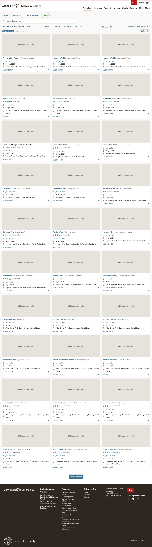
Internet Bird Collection (48, 504)
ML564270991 (8, 331)
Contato (86, 497)
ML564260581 (108, 421)
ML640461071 (7, 116)
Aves (6, 15)
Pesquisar (87, 8)
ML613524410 (8, 291)
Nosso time (87, 495)
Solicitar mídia (66, 503)
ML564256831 (108, 467)
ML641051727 (8, 70)
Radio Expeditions (46, 501)
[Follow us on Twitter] (133, 499)
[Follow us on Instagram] (138, 499)
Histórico (87, 492)
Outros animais (32, 15)
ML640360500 (108, 157)
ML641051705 (58, 70)
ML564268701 (8, 372)
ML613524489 (108, 244)
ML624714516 (108, 203)
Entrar (141, 3)
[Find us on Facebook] (128, 499)
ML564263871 (8, 421)
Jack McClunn (10, 61)
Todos (45, 15)
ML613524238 (58, 287)
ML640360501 (58, 160)
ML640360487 (58, 200)
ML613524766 (8, 247)
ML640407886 (108, 113)
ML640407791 (8, 159)
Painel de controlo (112, 8)
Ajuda (147, 8)
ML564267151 (108, 374)
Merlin (125, 8)
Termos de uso (110, 498)
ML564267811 (58, 374)
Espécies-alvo (66, 506)
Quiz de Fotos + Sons (69, 508)
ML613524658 (58, 247)
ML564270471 (108, 331)
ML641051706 (108, 70)
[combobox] (40, 21)
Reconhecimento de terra (114, 489)
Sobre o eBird (136, 8)
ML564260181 (8, 467)
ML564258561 (58, 467)
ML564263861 (58, 421)
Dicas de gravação (68, 497)
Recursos (97, 8)
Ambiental (17, 15)
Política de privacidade (113, 495)
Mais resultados (76, 477)
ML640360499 (8, 200)
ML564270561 (58, 331)
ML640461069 (58, 116)
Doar (134, 3)
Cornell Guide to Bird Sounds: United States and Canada (49, 497)
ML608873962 (108, 290)
